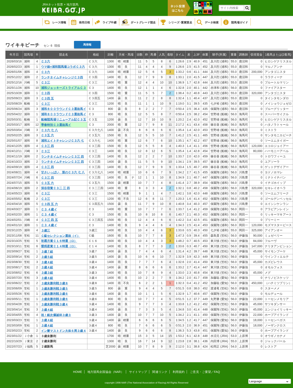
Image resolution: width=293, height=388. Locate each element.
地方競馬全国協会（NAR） (105, 372)
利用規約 (179, 372)
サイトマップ (138, 372)
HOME (77, 372)
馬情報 (87, 44)
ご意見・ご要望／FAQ (205, 372)
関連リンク (159, 372)
